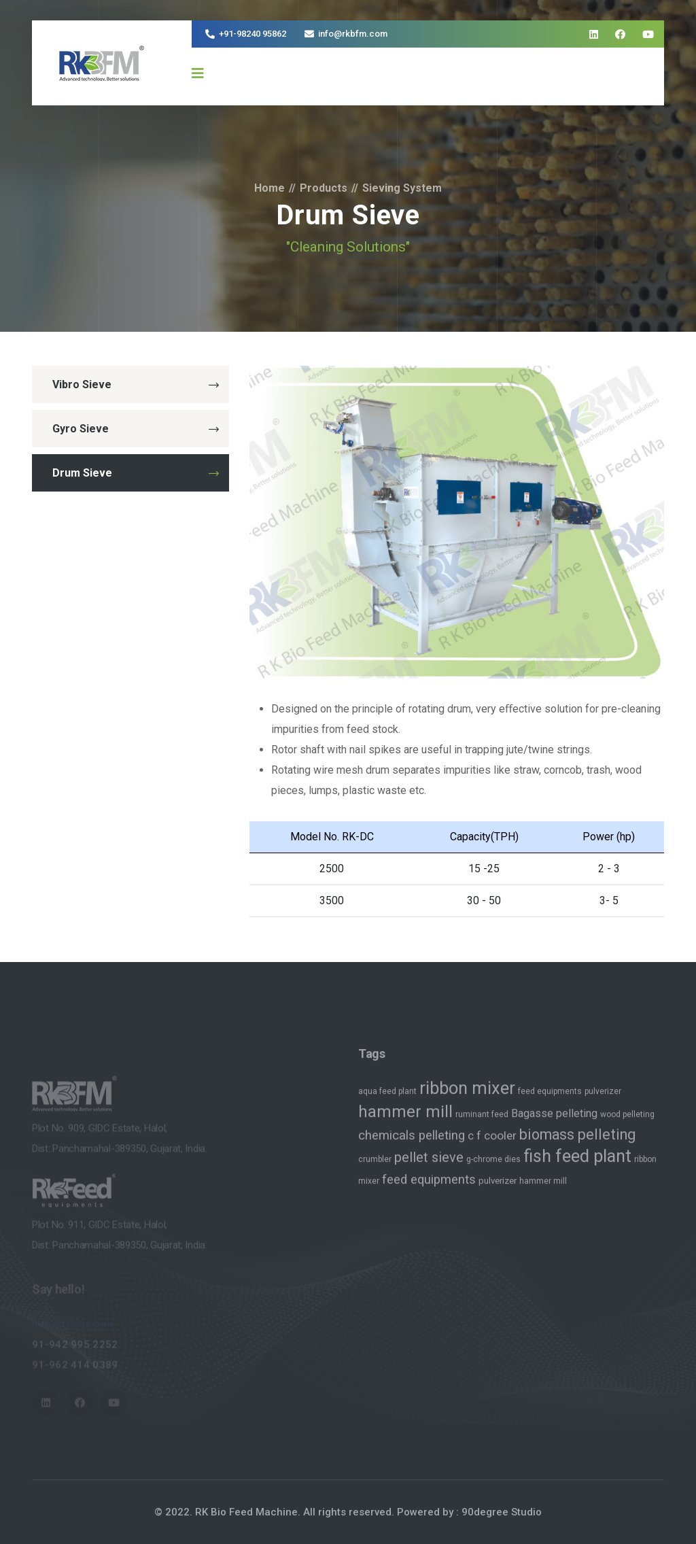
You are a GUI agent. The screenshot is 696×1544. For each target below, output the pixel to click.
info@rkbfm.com (352, 34)
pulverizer (603, 1098)
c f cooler (492, 1142)
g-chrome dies (493, 1166)
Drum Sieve (135, 472)
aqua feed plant (387, 1098)
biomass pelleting (577, 1141)
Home (269, 188)
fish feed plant (577, 1163)
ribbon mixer (467, 1095)
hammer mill (405, 1118)
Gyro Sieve (135, 428)
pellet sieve (429, 1164)
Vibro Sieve (135, 384)
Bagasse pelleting (554, 1120)
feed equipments (550, 1098)
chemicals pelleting (411, 1142)
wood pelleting (627, 1121)
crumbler (375, 1166)
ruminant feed (481, 1121)
